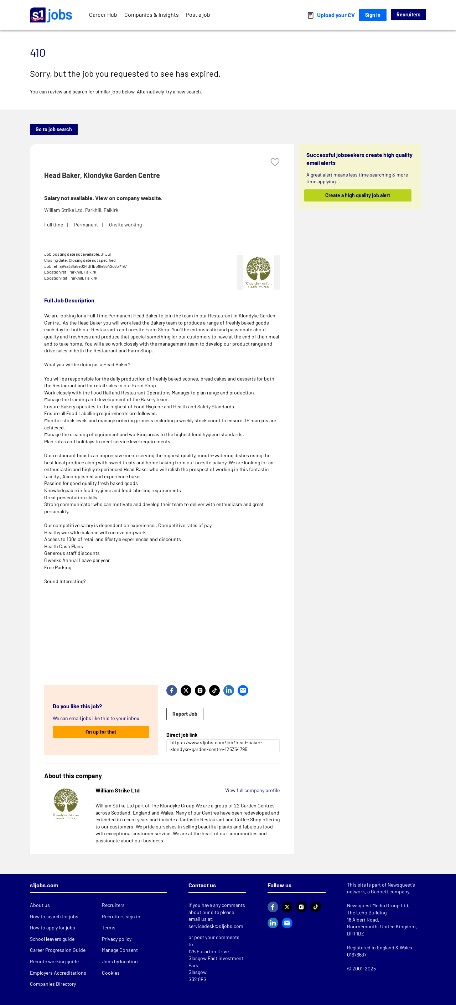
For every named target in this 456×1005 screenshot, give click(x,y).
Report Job (184, 714)
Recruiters (408, 14)
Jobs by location (120, 961)
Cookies (111, 973)
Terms (108, 927)
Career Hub (103, 14)
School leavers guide (52, 939)
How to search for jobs (54, 916)
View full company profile (252, 790)
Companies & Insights (151, 14)
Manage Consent (120, 950)
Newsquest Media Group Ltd (377, 905)
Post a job (198, 14)
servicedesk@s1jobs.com (215, 926)
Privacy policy (116, 939)
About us (40, 905)
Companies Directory (53, 984)
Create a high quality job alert (358, 195)
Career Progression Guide (58, 950)
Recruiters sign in (121, 916)
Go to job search (54, 129)
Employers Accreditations (58, 973)
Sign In (372, 15)
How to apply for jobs (52, 927)
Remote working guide (54, 961)
